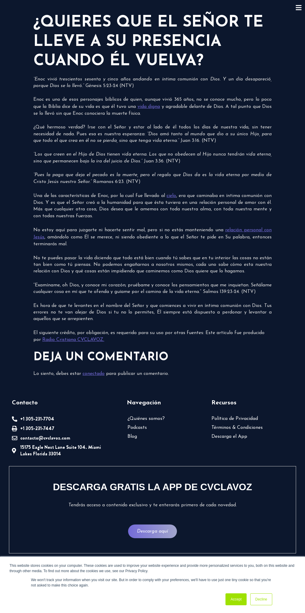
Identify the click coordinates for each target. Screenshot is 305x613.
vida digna (149, 106)
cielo (171, 195)
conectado (94, 373)
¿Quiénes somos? (146, 418)
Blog (132, 436)
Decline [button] (261, 599)
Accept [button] (236, 599)
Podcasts (137, 427)
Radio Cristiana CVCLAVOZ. (73, 339)
